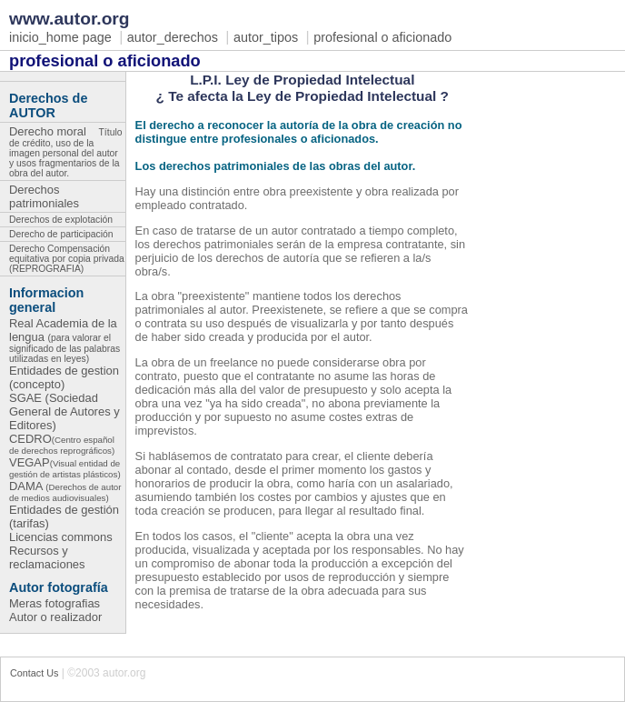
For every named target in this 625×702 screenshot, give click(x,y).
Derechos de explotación (61, 220)
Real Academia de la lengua (64, 340)
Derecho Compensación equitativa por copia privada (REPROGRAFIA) (66, 259)
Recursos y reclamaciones (47, 557)
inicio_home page (60, 37)
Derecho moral (65, 150)
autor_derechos (172, 37)
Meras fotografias (54, 603)
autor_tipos (265, 37)
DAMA (65, 491)
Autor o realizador (55, 617)
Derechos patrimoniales (48, 196)
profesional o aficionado (382, 37)
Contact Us (34, 672)
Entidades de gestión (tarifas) (64, 516)
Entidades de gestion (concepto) (64, 377)
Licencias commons (61, 537)
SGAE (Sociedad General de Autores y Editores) (64, 411)
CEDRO (61, 444)
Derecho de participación (61, 234)
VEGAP (65, 467)
